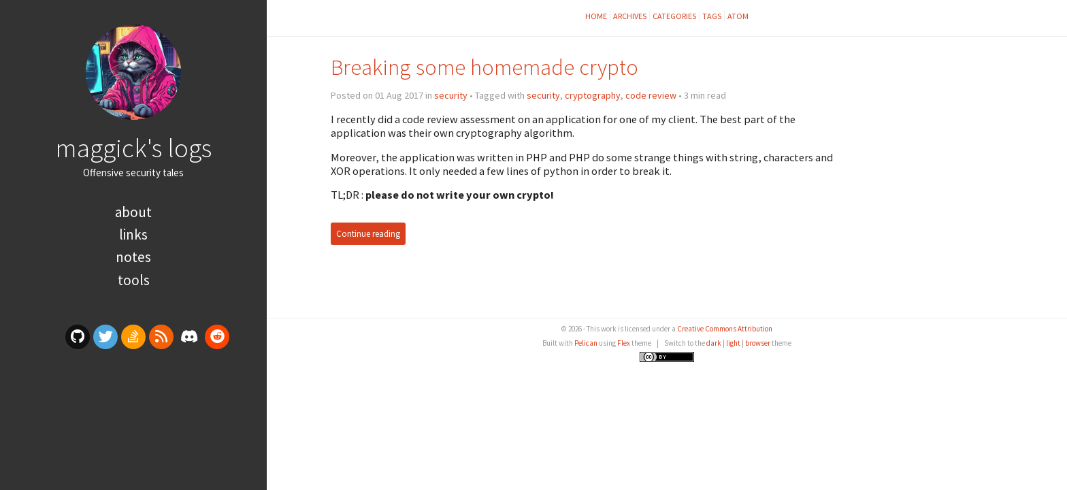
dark (713, 343)
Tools (134, 280)
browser (757, 343)
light (733, 343)
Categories (674, 16)
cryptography (593, 95)
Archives (629, 16)
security (450, 95)
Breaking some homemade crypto (484, 67)
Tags (711, 16)
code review (650, 95)
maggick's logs (133, 148)
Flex (623, 343)
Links (133, 234)
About (133, 212)
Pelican (585, 343)
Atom (738, 16)
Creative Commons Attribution (724, 328)
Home (596, 16)
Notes (133, 257)
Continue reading (368, 234)
